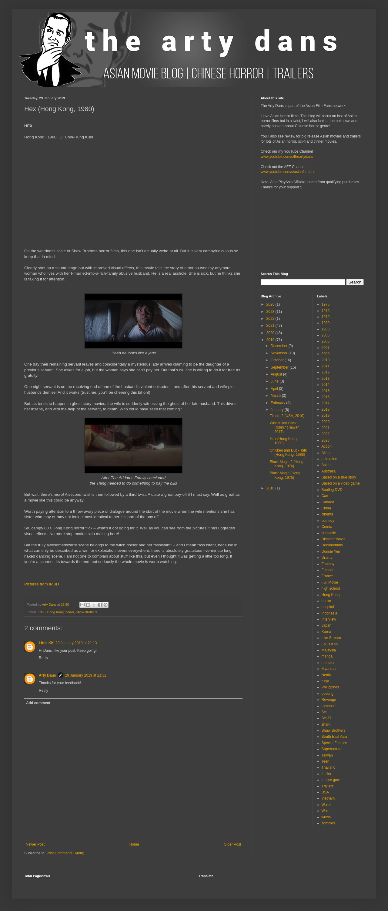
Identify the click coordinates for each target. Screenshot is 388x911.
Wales (327, 805)
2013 (326, 378)
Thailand (329, 767)
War (325, 811)
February (278, 403)
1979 (326, 317)
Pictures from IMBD (41, 584)
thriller (327, 774)
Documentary (332, 545)
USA (325, 792)
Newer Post (35, 844)
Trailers (328, 786)
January (278, 410)
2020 (271, 333)
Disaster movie (334, 539)
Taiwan (327, 755)
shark (326, 724)
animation (329, 459)
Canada (328, 502)
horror (69, 612)
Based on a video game (341, 483)
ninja (325, 681)
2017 (326, 403)
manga (327, 656)
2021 (271, 325)
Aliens (327, 453)
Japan (327, 625)
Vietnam (328, 798)
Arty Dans (47, 675)
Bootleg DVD (332, 490)
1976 (326, 311)
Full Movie (330, 582)
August (277, 374)
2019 (271, 340)
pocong (327, 693)
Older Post (232, 844)
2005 (326, 335)
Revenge (329, 699)
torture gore (331, 780)
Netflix (327, 675)
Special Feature (334, 743)
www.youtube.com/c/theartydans (287, 156)
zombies (328, 823)
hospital (328, 607)
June (275, 381)
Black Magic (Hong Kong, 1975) (285, 475)
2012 (326, 372)
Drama (327, 557)
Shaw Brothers (86, 612)
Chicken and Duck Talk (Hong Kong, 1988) (288, 452)
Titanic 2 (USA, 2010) (287, 416)
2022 (271, 318)
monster (328, 663)
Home (134, 844)
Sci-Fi (326, 718)
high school (331, 588)
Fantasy (328, 564)
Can (325, 496)
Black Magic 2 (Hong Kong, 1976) (286, 464)
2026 (271, 304)
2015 (326, 391)
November (280, 353)
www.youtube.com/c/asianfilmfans (288, 172)
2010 (326, 360)
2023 (271, 312)
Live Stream (331, 638)
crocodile (329, 533)
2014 (326, 385)
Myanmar (329, 669)
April (275, 388)
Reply (43, 658)
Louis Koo (330, 644)
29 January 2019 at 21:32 (85, 675)
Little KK (46, 643)
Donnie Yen (331, 551)
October (278, 360)
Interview (329, 619)
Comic (327, 527)
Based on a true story (339, 477)
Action (327, 446)
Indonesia (329, 613)
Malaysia (329, 650)
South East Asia (334, 736)
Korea (326, 632)
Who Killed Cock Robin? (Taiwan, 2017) (285, 427)
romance (329, 706)
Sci (324, 712)
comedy (328, 520)
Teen (325, 761)
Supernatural (332, 749)
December (280, 346)
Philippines (330, 687)
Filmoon (328, 570)
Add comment (38, 703)
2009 (326, 354)
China (326, 508)
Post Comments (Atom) (65, 853)
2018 (326, 409)
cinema (327, 514)
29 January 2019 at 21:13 (76, 643)
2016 (271, 488)
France (327, 576)
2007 (326, 348)
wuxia (326, 817)
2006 (326, 341)
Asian (326, 465)
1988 (326, 329)
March (276, 395)
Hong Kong (55, 612)
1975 (326, 304)
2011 (326, 366)
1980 (41, 612)
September (280, 367)
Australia (329, 471)
